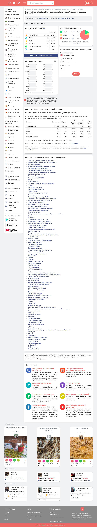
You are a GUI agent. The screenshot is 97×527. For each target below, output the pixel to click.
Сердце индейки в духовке (37, 290)
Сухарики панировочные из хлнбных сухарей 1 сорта (46, 214)
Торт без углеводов (34, 242)
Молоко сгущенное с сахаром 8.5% (40, 296)
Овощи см (31, 335)
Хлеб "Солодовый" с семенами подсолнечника (44, 275)
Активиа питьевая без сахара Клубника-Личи (43, 235)
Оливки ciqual (33, 341)
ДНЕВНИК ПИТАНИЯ (9, 509)
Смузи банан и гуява (35, 320)
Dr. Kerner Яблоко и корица (37, 225)
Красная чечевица (34, 315)
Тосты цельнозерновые (36, 324)
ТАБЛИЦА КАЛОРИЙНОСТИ (34, 512)
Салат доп (31, 332)
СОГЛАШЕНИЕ (53, 521)
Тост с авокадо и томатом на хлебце (40, 208)
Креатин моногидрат (35, 294)
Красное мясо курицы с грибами (39, 221)
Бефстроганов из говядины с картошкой (42, 199)
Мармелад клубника (35, 187)
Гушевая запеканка (34, 318)
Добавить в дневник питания (41, 55)
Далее (76, 74)
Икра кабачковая (34, 212)
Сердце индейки (34, 286)
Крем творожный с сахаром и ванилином (42, 163)
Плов (30, 216)
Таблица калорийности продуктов (40, 9)
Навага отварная (33, 278)
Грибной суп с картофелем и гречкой (41, 161)
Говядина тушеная (34, 195)
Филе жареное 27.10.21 (36, 178)
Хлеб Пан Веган (33, 239)
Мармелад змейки (34, 263)
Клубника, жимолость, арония (38, 204)
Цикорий (31, 301)
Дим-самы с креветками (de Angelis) (40, 223)
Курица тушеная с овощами (37, 337)
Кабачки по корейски (35, 269)
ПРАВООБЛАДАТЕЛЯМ (55, 509)
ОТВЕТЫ (29, 519)
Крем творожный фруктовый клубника (41, 166)
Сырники (31, 218)
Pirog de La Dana (33, 349)
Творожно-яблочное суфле (37, 288)
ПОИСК (29, 509)
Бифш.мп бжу (33, 345)
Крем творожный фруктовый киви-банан (42, 172)
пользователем (42, 18)
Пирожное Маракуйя (35, 244)
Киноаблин (32, 316)
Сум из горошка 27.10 (35, 252)
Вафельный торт (33, 265)
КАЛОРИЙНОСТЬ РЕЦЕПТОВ (34, 516)
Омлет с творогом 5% (35, 261)
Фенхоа (30, 180)
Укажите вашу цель (66, 53)
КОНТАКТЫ (62, 518)
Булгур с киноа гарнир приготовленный (42, 233)
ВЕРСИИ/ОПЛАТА (54, 514)
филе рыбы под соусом (36, 189)
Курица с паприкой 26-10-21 (37, 193)
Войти (88, 3)
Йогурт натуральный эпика (37, 254)
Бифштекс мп (32, 347)
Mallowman (32, 256)
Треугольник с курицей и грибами (40, 282)
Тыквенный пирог (34, 176)
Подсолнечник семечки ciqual (38, 284)
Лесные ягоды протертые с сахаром (40, 201)
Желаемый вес (65, 65)
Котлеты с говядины (35, 164)
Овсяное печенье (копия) (36, 174)
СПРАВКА (52, 512)
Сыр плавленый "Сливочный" (38, 220)
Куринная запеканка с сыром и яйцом (41, 273)
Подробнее (74, 144)
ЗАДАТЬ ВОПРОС (54, 518)
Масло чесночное (34, 311)
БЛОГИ (6, 516)
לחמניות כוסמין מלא (33, 280)
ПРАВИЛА (59, 521)
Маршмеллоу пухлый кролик (38, 168)
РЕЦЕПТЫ (6, 512)
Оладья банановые (34, 305)
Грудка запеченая (34, 271)
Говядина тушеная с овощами (38, 277)
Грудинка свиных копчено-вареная (40, 170)
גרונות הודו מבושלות (33, 182)
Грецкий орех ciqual (35, 322)
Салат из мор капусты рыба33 (38, 197)
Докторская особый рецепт (37, 206)
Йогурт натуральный (35, 248)
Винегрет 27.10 (33, 237)
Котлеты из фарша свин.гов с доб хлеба (41, 229)
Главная (27, 9)
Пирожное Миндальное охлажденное (41, 183)
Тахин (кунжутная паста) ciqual (38, 297)
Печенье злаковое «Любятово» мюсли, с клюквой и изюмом (48, 309)
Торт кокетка (32, 292)
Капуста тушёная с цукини (37, 339)
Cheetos (30, 258)
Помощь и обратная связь (13, 215)
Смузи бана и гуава (34, 328)
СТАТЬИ (6, 519)
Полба (30, 185)
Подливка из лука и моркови (38, 210)
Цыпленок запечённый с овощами (40, 240)
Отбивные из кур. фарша (36, 299)
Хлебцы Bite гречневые (77, 9)
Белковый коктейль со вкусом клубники (42, 307)
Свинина (31, 313)
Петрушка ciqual (33, 267)
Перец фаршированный (36, 202)
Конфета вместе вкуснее (36, 227)
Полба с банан (33, 191)
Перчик (30, 326)
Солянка (31, 259)
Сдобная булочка (34, 231)
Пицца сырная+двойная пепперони (40, 250)
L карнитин (32, 303)
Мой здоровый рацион (66, 18)
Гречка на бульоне (34, 343)
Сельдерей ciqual (34, 246)
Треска (30, 334)
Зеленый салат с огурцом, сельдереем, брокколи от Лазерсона (49, 330)
